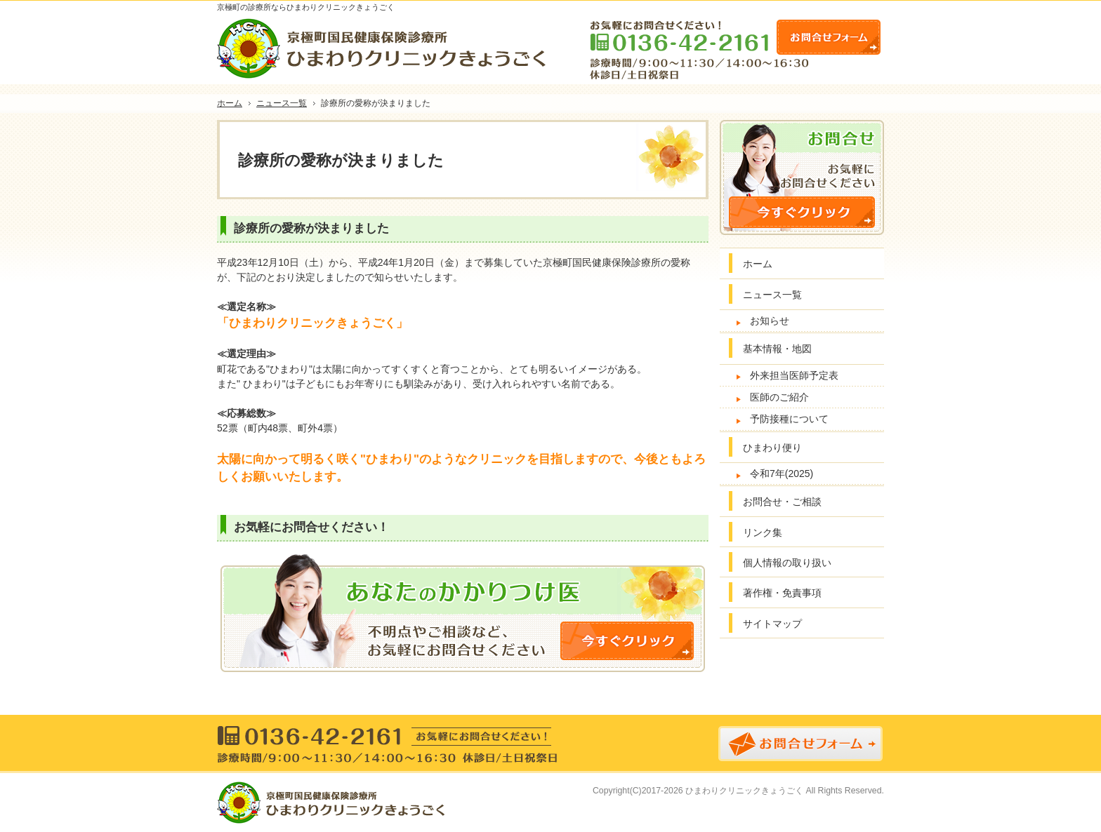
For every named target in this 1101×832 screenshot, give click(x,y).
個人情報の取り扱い (787, 562)
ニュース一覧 (772, 294)
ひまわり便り (772, 447)
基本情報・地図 (777, 348)
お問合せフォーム (829, 37)
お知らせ (769, 320)
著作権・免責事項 (782, 592)
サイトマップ (772, 623)
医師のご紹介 (779, 397)
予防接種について (789, 418)
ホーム (757, 263)
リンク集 (762, 532)
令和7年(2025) (781, 473)
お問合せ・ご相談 (782, 501)
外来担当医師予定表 (794, 375)
